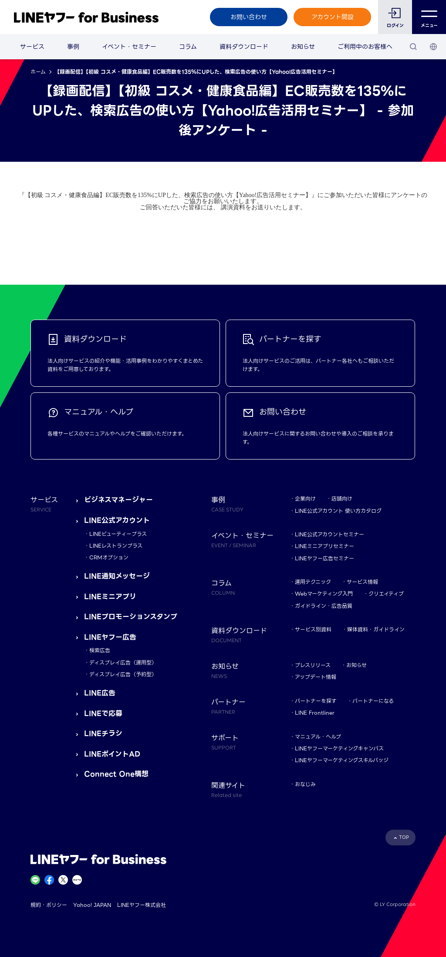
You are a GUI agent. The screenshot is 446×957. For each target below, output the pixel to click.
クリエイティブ (386, 593)
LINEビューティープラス (118, 534)
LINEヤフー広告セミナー (324, 558)
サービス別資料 (313, 629)
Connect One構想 (116, 774)
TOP (404, 837)
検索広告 (99, 650)
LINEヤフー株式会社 (141, 905)
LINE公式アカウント (117, 520)
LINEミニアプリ (110, 596)
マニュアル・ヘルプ (318, 736)
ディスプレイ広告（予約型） (123, 674)
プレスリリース (313, 665)
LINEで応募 (103, 713)
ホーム (38, 72)
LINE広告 (99, 693)
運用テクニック (313, 582)
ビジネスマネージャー (118, 499)
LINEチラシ (103, 733)
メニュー (429, 17)
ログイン (395, 25)
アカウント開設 (332, 17)
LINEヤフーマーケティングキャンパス (339, 748)
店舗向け (341, 498)
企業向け (305, 498)
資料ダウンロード (244, 46)
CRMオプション (108, 557)
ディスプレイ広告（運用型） (123, 662)
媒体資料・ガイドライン (376, 629)
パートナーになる (373, 701)
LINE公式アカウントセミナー (329, 534)
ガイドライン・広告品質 (323, 606)
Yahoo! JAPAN (92, 905)
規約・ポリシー (48, 905)
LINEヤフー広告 (110, 637)
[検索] (413, 46)
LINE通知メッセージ (117, 576)
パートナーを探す (316, 701)
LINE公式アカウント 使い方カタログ (338, 511)
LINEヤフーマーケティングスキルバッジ (342, 760)
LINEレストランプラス (115, 546)
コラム (188, 46)
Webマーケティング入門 (324, 593)
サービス (32, 46)
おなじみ (305, 784)
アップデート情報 (315, 677)
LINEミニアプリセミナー (324, 546)
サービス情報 (362, 582)
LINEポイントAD (112, 754)
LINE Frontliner (314, 712)
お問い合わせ (248, 17)
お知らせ (303, 46)
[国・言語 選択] (433, 46)
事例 (73, 46)
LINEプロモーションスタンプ (130, 616)
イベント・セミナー (129, 46)
